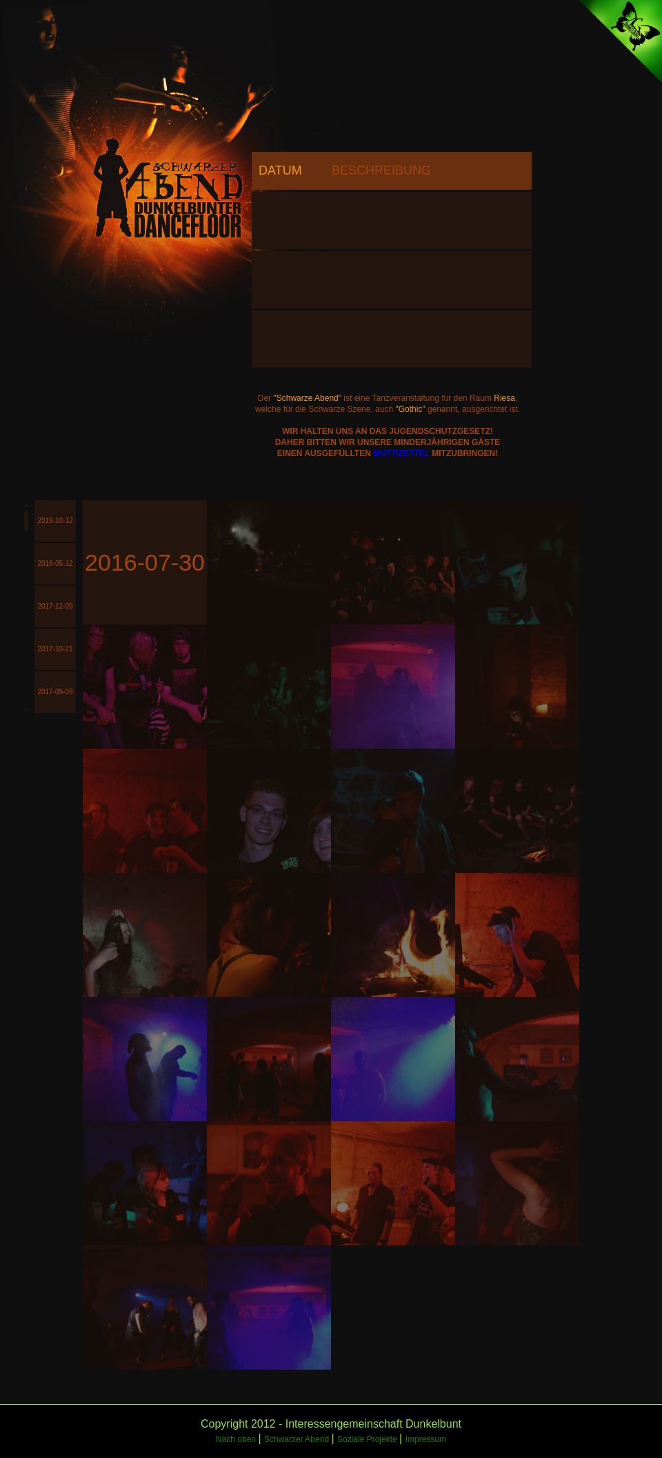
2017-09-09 (54, 692)
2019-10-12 (54, 520)
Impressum (425, 1439)
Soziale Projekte (368, 1439)
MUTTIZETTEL (401, 453)
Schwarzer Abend (297, 1439)
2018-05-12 (54, 563)
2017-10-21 (54, 649)
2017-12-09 (54, 606)
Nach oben (237, 1439)
